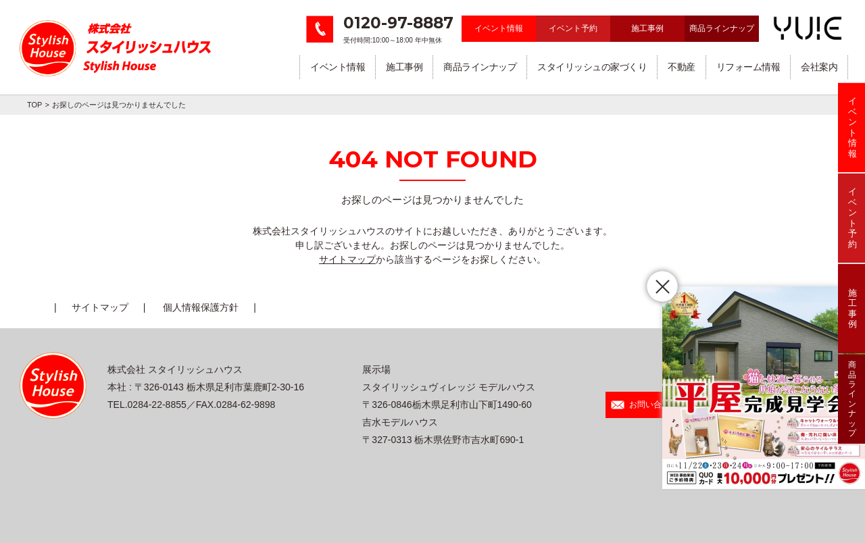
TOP (34, 105)
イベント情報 (498, 28)
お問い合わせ (644, 404)
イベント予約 (573, 28)
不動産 (681, 66)
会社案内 (819, 66)
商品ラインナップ (721, 28)
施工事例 (647, 28)
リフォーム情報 (748, 66)
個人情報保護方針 (201, 307)
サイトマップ (347, 259)
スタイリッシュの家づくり (592, 66)
